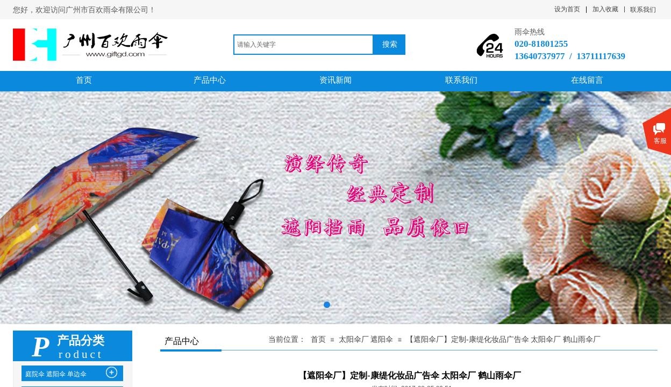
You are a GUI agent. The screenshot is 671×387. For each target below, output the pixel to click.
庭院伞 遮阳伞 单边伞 (56, 374)
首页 (318, 339)
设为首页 (567, 9)
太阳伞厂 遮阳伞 (367, 339)
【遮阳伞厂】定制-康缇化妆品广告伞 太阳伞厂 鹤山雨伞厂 (503, 339)
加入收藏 (605, 9)
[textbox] (303, 44)
